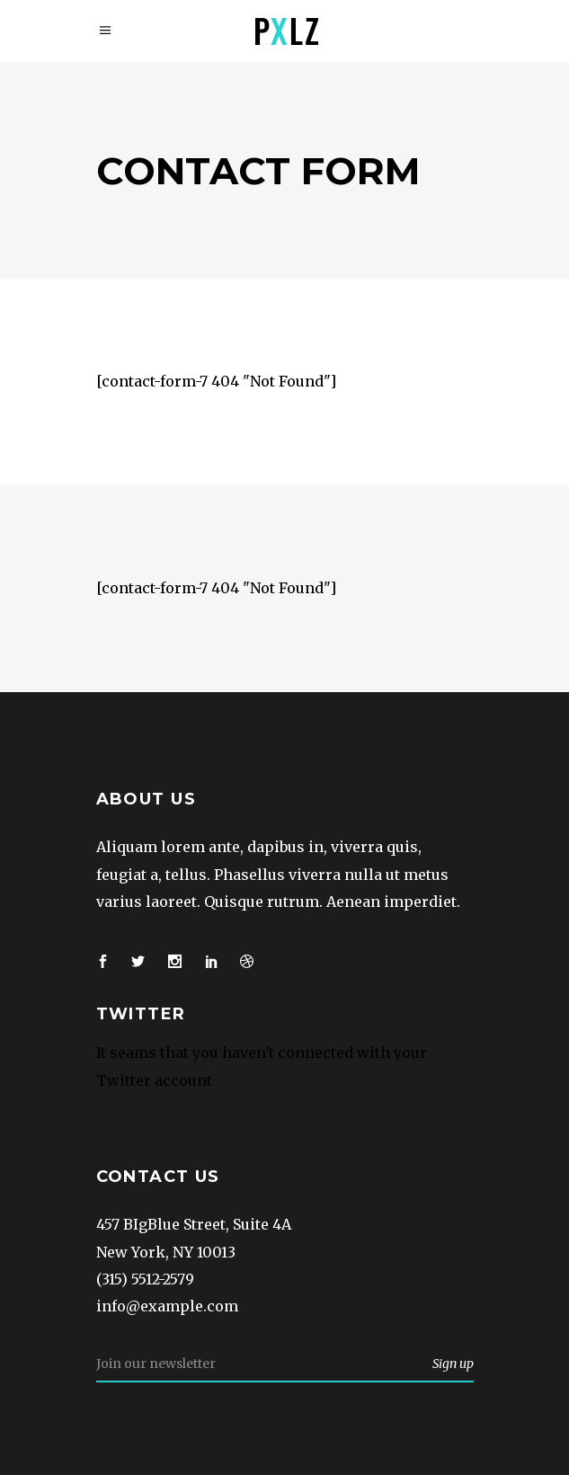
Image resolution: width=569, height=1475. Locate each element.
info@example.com (167, 1306)
